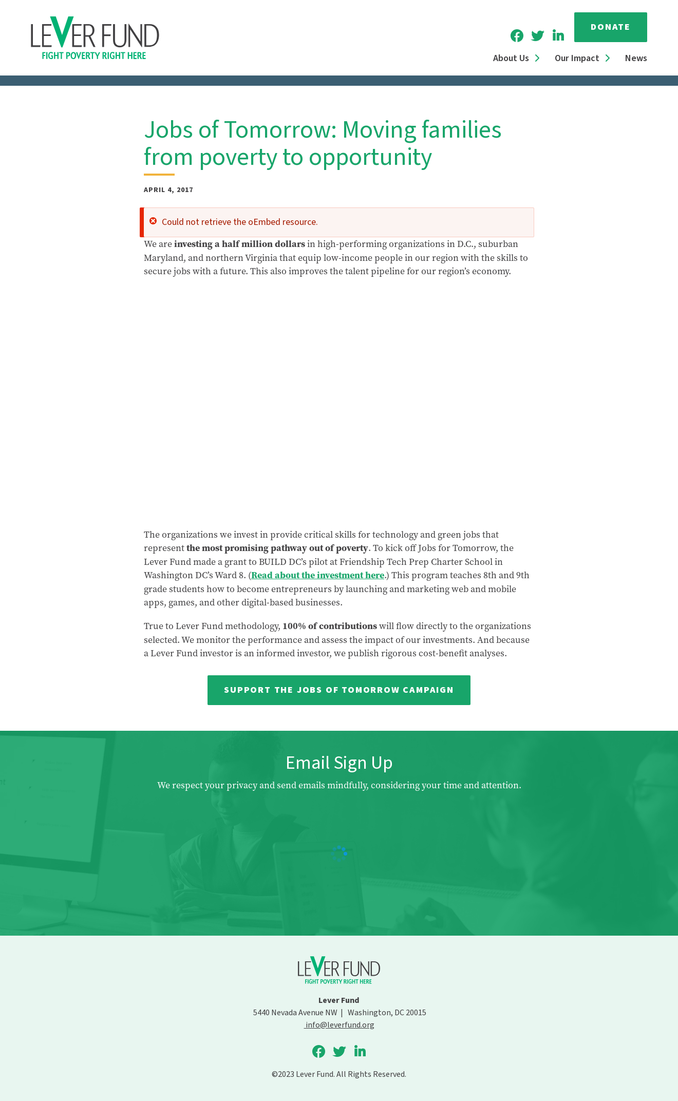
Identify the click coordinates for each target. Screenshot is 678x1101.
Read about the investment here (317, 575)
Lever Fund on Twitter (537, 36)
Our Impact (577, 58)
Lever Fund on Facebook (516, 36)
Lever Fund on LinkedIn (558, 36)
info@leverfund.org (339, 1025)
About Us (511, 58)
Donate (611, 27)
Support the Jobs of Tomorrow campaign (339, 690)
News (636, 58)
